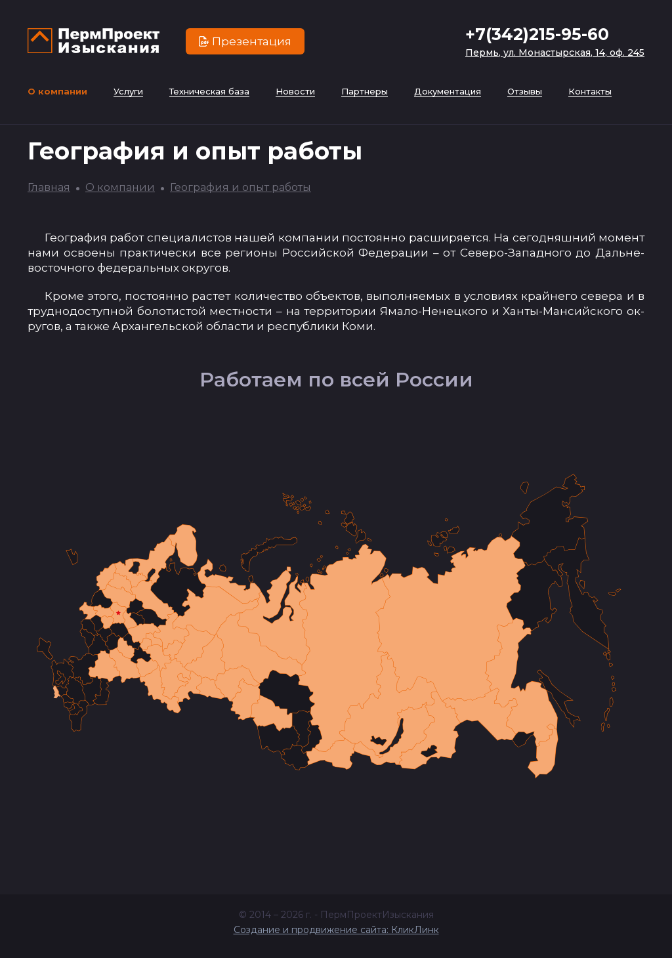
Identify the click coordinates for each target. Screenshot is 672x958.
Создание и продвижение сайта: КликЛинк (336, 930)
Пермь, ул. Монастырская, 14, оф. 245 (554, 52)
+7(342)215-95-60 (537, 34)
